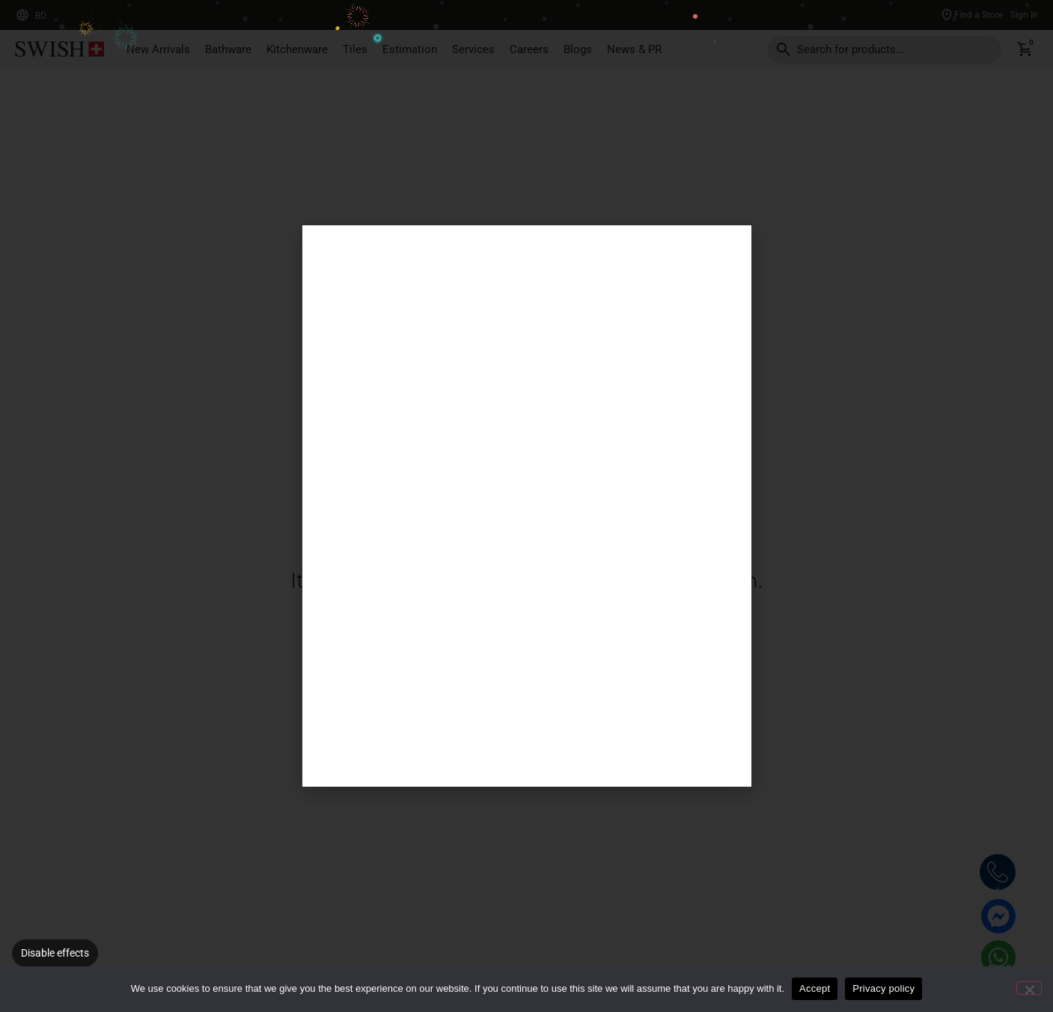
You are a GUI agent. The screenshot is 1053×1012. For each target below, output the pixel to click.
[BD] (22, 14)
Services (473, 49)
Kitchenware (297, 49)
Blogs (578, 49)
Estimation (409, 49)
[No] (1029, 988)
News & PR (634, 49)
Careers (529, 49)
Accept (814, 988)
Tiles (355, 49)
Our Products (610, 635)
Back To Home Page (442, 635)
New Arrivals (158, 49)
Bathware (228, 49)
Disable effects (55, 953)
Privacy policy (883, 988)
